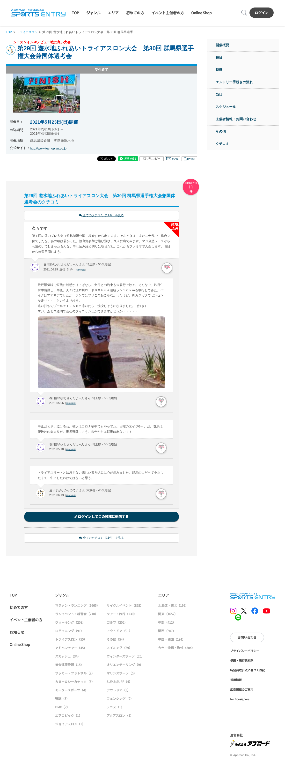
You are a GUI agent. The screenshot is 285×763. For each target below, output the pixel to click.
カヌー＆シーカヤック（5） (75, 682)
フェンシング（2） (120, 699)
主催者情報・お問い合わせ (236, 119)
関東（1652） (167, 614)
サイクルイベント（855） (125, 606)
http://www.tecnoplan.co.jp (49, 148)
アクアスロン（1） (120, 716)
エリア (113, 12)
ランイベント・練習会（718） (76, 614)
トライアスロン (28, 32)
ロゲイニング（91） (69, 631)
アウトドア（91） (119, 631)
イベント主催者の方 (167, 12)
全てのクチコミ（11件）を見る (101, 215)
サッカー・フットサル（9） (75, 674)
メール (172, 158)
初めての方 (135, 12)
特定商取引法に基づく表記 (247, 671)
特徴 (219, 70)
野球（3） (62, 699)
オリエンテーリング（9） (125, 665)
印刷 (189, 158)
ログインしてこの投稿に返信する (101, 517)
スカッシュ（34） (67, 657)
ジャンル (93, 12)
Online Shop (201, 12)
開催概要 (222, 45)
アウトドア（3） (118, 690)
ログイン (261, 12)
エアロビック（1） (68, 716)
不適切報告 (80, 270)
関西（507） (167, 631)
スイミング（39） (119, 648)
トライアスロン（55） (71, 640)
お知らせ (17, 632)
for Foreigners (239, 700)
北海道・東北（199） (173, 606)
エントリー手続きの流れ (234, 82)
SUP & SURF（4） (119, 682)
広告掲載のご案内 (241, 690)
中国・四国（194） (171, 640)
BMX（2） (62, 707)
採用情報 (236, 680)
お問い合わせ (247, 638)
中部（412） (167, 623)
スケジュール (226, 107)
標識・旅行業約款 (241, 661)
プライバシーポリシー (244, 651)
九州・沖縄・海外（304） (176, 648)
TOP (75, 12)
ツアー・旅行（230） (122, 614)
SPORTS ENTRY (38, 12)
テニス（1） (115, 707)
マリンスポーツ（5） (122, 674)
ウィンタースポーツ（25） (125, 657)
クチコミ (222, 144)
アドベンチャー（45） (71, 648)
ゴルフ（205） (117, 623)
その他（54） (116, 640)
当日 (219, 94)
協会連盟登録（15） (69, 665)
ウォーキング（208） (70, 623)
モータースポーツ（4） (71, 690)
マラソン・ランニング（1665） (77, 606)
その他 (221, 131)
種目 (219, 57)
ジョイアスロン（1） (70, 724)
